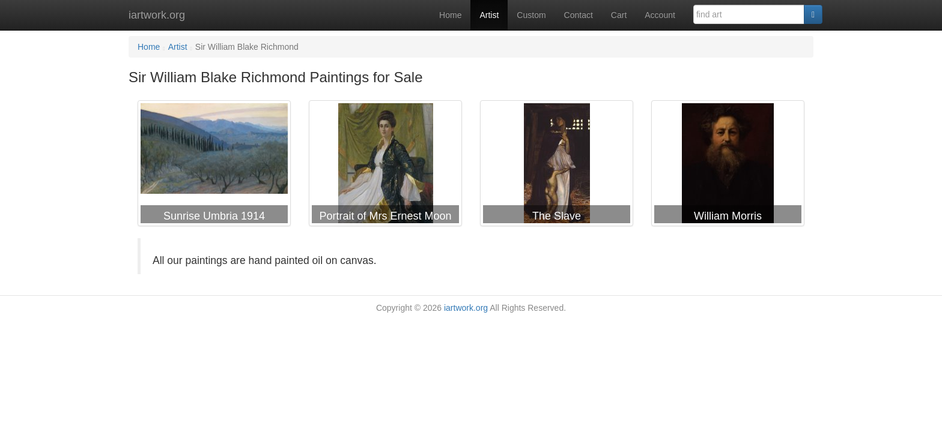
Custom (531, 15)
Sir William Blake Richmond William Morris (728, 165)
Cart (619, 15)
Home (450, 15)
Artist (489, 15)
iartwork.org (157, 15)
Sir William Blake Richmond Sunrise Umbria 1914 (214, 165)
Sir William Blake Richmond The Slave (557, 165)
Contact (578, 15)
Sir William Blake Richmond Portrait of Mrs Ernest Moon (385, 165)
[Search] (813, 14)
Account (660, 15)
